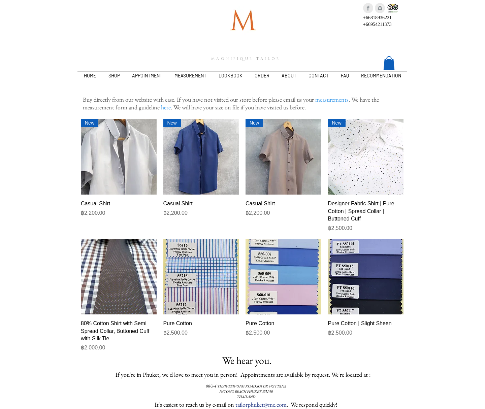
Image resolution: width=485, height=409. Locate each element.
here (166, 107)
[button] (389, 63)
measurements (332, 99)
